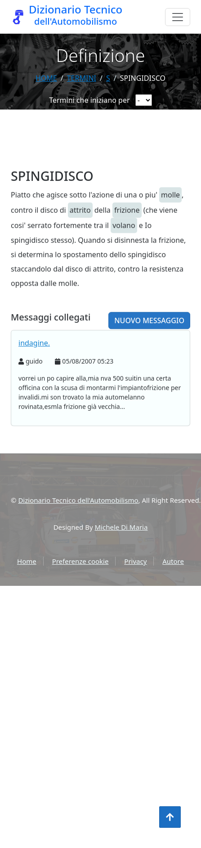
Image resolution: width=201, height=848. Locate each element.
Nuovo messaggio (149, 333)
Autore (173, 561)
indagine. (34, 355)
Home (46, 78)
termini (81, 78)
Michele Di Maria (121, 527)
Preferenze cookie (80, 561)
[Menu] (177, 17)
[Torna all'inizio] (170, 817)
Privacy (135, 561)
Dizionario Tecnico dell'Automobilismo (78, 500)
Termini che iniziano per (89, 100)
